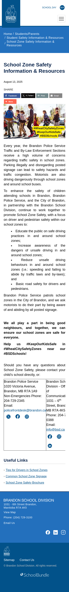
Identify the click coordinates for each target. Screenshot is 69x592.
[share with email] (55, 95)
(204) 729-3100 (22, 517)
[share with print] (42, 95)
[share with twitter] (28, 95)
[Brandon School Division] (53, 7)
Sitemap (9, 560)
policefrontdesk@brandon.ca (25, 410)
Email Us (9, 522)
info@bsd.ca (55, 429)
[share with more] (10, 101)
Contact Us (27, 560)
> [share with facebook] (12, 95)
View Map (10, 512)
